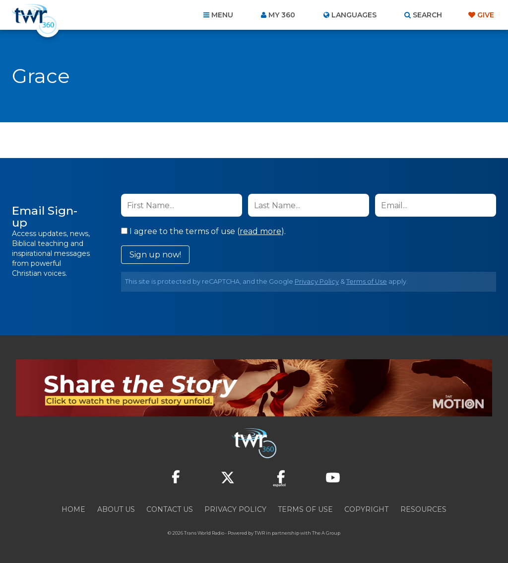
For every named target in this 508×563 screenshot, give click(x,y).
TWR (259, 533)
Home (73, 509)
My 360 (281, 14)
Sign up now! (155, 254)
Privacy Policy (317, 281)
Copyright (366, 509)
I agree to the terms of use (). (203, 231)
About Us (116, 509)
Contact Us (169, 509)
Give (485, 14)
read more (260, 231)
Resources (423, 509)
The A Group (326, 533)
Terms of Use (366, 281)
